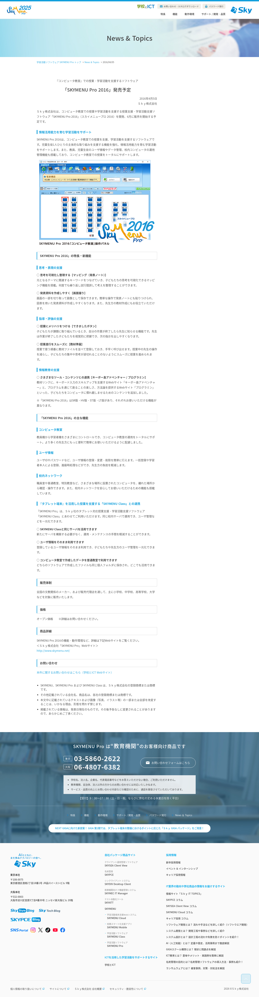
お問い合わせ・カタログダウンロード (181, 6)
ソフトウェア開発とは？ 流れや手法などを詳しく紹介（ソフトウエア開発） (207, 924)
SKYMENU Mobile (132, 925)
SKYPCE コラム (174, 899)
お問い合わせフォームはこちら (170, 763)
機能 (175, 14)
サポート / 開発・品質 (213, 14)
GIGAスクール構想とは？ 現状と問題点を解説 (191, 949)
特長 (163, 14)
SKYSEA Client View (131, 864)
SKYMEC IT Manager (131, 891)
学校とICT (110, 964)
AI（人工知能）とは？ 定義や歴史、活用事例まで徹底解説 (197, 943)
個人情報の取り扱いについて (27, 988)
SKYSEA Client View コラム (181, 906)
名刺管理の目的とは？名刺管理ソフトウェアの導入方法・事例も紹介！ (204, 962)
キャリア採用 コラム (177, 918)
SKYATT (131, 901)
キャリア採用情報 (175, 874)
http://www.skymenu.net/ (53, 650)
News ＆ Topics (183, 815)
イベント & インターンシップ (182, 868)
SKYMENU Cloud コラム (179, 912)
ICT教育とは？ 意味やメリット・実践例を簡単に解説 (195, 955)
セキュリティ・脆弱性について (128, 988)
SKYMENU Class (132, 935)
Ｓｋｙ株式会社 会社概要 (90, 988)
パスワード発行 (216, 6)
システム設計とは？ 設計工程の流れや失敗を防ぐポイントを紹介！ (202, 937)
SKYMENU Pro (132, 944)
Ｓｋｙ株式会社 (240, 988)
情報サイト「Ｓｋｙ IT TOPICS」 (184, 893)
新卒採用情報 (173, 862)
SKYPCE (131, 873)
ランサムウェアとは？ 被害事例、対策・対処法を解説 (195, 968)
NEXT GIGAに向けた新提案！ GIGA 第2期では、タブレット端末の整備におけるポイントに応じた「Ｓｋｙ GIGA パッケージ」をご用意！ (129, 828)
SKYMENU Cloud (132, 916)
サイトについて (60, 988)
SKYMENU (110, 908)
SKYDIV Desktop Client (131, 882)
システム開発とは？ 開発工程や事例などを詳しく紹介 (195, 930)
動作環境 (189, 14)
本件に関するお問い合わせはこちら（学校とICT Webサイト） (75, 672)
